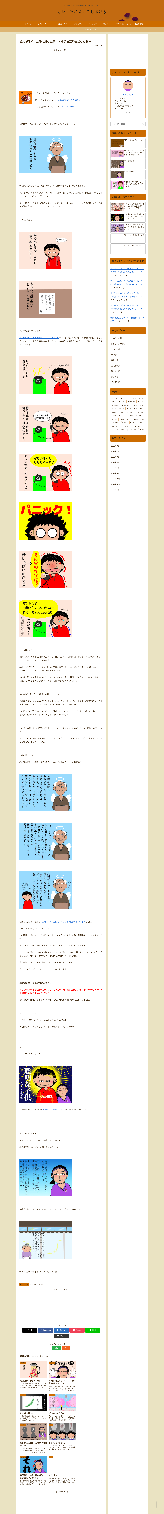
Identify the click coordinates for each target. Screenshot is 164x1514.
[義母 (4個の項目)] (125, 422)
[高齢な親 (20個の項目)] (126, 405)
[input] (128, 124)
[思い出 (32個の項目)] (122, 401)
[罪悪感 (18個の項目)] (122, 408)
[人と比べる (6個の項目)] (140, 415)
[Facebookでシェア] (40, 1330)
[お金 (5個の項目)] (129, 419)
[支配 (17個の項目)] (129, 408)
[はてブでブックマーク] (54, 1330)
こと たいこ (128, 95)
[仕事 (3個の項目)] (133, 422)
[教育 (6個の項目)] (131, 415)
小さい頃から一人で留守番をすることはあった (39, 338)
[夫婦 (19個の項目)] (114, 408)
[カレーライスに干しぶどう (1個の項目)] (120, 429)
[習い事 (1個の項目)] (128, 426)
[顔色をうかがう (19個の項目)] (138, 405)
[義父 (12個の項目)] (142, 408)
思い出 (40, 1284)
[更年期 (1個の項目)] (139, 426)
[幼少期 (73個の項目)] (115, 398)
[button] (96, 1330)
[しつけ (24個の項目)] (141, 401)
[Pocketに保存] (68, 1330)
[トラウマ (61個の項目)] (125, 398)
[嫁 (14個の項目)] (135, 408)
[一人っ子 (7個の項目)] (122, 415)
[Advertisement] (61, 66)
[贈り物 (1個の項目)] (116, 426)
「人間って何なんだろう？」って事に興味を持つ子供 (62, 922)
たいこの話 (24, 1284)
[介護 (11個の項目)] (114, 412)
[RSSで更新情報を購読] (64, 1342)
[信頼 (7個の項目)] (114, 415)
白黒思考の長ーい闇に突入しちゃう (53, 1109)
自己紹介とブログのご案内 (68, 100)
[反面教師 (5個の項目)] (116, 422)
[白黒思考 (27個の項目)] (132, 401)
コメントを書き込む (61, 1488)
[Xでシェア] (26, 1330)
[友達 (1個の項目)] (142, 429)
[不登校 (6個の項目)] (122, 419)
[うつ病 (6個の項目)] (114, 419)
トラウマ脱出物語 (66, 107)
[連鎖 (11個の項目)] (122, 412)
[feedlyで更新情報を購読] (59, 1342)
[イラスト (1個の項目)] (134, 429)
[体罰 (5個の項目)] (136, 419)
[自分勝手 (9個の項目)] (131, 412)
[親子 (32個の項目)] (114, 401)
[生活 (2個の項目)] (141, 422)
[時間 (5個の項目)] (142, 419)
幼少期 (33, 1284)
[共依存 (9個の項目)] (141, 412)
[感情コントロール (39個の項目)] (137, 398)
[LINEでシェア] (82, 1330)
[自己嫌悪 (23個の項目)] (116, 405)
